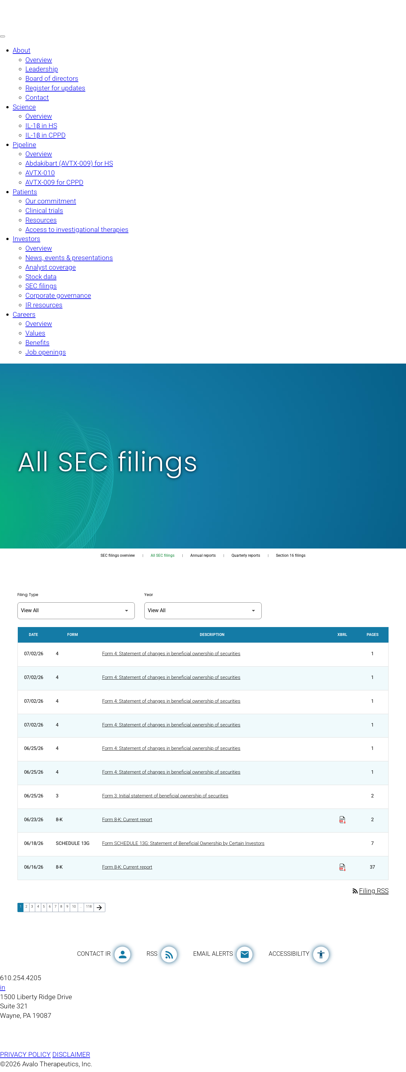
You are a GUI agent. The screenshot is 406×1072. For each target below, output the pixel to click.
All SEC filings (162, 555)
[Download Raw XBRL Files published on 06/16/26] (342, 869)
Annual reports (203, 555)
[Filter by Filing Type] (76, 610)
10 (75, 909)
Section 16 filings (290, 555)
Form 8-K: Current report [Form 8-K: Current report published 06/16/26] (127, 870)
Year (148, 595)
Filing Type (27, 595)
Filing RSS (370, 894)
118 (90, 909)
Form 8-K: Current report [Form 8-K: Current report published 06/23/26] (127, 822)
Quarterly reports (246, 555)
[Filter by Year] (203, 610)
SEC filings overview (118, 555)
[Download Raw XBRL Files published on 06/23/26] (342, 821)
